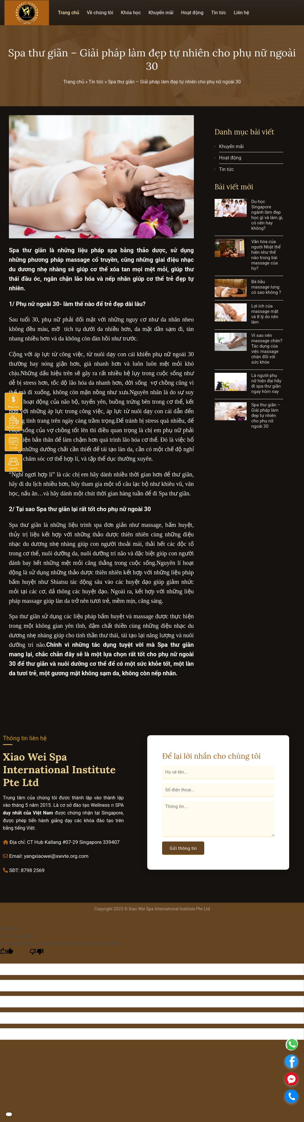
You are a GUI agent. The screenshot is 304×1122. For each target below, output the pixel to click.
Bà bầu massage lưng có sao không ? (266, 287)
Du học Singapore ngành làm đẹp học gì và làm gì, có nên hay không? (267, 215)
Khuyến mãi (160, 12)
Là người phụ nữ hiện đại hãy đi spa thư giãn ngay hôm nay (266, 383)
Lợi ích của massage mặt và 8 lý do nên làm (264, 314)
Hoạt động (192, 12)
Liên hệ (241, 12)
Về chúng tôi (100, 12)
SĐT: (14, 870)
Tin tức (218, 12)
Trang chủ (68, 12)
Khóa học (131, 12)
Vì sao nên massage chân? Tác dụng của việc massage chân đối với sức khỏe (266, 349)
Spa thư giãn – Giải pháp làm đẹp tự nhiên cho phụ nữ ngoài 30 (265, 415)
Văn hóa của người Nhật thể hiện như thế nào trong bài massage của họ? (266, 255)
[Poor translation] (37, 953)
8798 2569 (33, 870)
